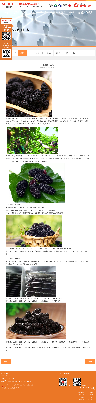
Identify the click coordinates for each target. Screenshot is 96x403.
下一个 (90, 361)
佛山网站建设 (11, 388)
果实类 (22, 53)
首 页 (6, 12)
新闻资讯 (62, 12)
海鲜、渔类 (39, 53)
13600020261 (11, 380)
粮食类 (49, 53)
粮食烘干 (34, 12)
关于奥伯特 (15, 12)
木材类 (66, 53)
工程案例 (81, 397)
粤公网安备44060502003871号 (12, 387)
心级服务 (80, 12)
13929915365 (11, 378)
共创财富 (90, 392)
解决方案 (24, 12)
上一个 (6, 361)
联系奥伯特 (90, 12)
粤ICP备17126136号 (37, 385)
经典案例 (52, 12)
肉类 (30, 53)
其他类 (75, 53)
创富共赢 (71, 12)
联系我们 (90, 399)
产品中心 (43, 12)
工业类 (58, 53)
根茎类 (14, 53)
